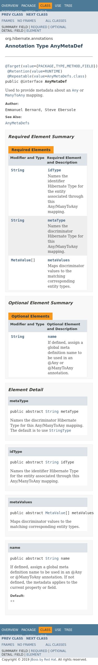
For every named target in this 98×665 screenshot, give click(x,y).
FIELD (87, 66)
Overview (10, 6)
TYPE (60, 66)
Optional (58, 27)
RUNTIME (52, 71)
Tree (68, 6)
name (52, 336)
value (28, 66)
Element (33, 31)
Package (28, 6)
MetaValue (21, 260)
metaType (56, 220)
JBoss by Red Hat (43, 659)
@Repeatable (19, 76)
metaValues (59, 260)
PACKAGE (46, 66)
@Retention (18, 71)
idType (54, 170)
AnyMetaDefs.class (65, 76)
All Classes (55, 21)
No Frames (27, 21)
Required (39, 27)
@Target (13, 66)
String (17, 170)
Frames (8, 21)
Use (58, 6)
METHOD (73, 66)
